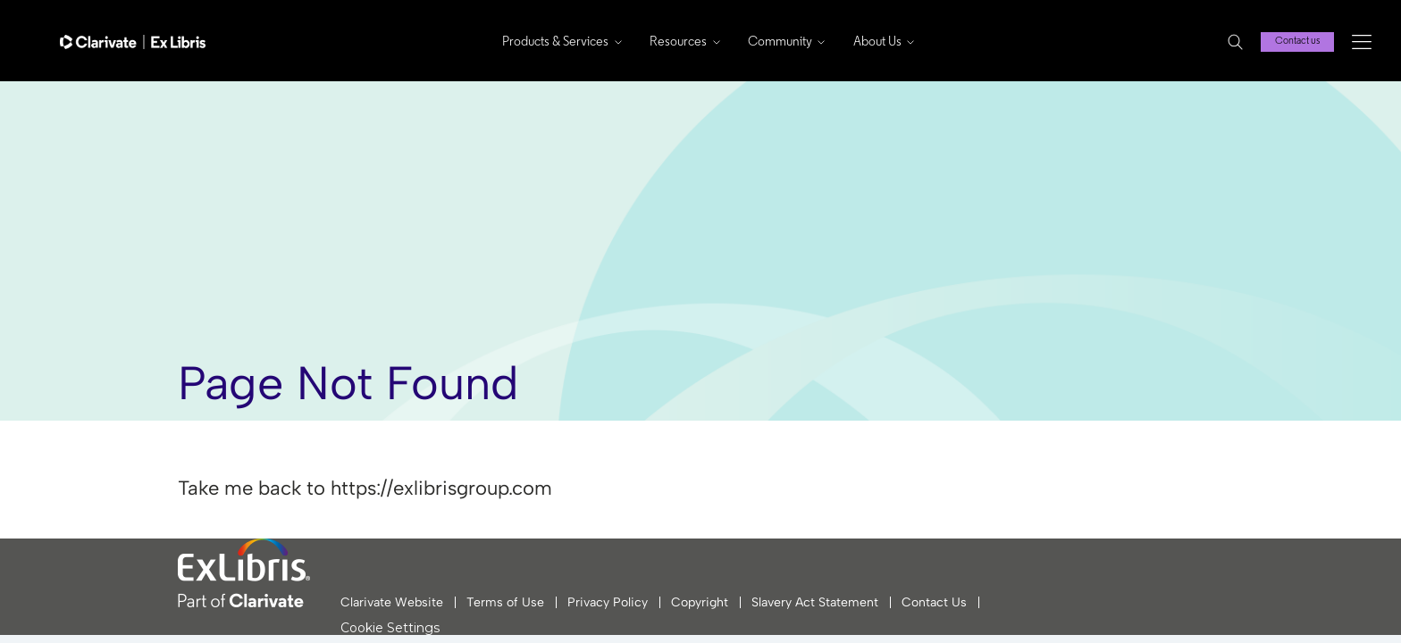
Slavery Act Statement (814, 602)
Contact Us (934, 602)
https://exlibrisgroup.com (441, 488)
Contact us (1297, 41)
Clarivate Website (391, 602)
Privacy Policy (607, 602)
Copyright (699, 602)
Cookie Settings (390, 628)
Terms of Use (505, 602)
